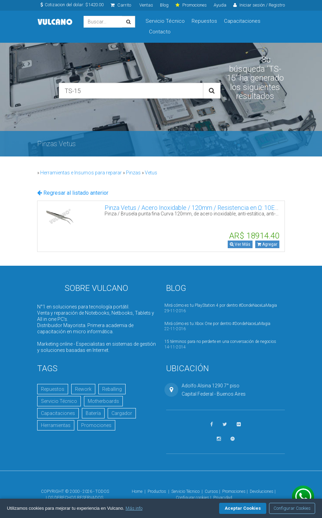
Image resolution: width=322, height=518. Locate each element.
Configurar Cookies (292, 508)
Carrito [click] (120, 5)
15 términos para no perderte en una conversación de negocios (220, 341)
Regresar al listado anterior (72, 193)
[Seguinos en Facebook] (211, 424)
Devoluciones (261, 491)
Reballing (112, 389)
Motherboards (103, 401)
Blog (164, 5)
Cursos (211, 491)
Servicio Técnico (165, 21)
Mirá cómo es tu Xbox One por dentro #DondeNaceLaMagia (217, 323)
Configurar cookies (192, 497)
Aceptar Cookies (243, 508)
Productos (157, 491)
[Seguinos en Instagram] (219, 438)
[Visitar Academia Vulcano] (232, 438)
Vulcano (55, 22)
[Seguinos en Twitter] (225, 424)
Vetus (151, 172)
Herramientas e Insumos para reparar (81, 172)
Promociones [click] (191, 5)
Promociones (96, 425)
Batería (93, 413)
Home (137, 491)
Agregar (267, 244)
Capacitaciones (242, 21)
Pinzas (133, 172)
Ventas (146, 5)
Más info (134, 508)
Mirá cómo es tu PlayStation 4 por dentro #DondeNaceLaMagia (220, 305)
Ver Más (240, 244)
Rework (83, 389)
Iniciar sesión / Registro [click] (259, 5)
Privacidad (222, 497)
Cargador (121, 413)
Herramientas (56, 425)
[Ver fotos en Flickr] (239, 424)
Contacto (160, 32)
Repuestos (204, 21)
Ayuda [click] (220, 5)
